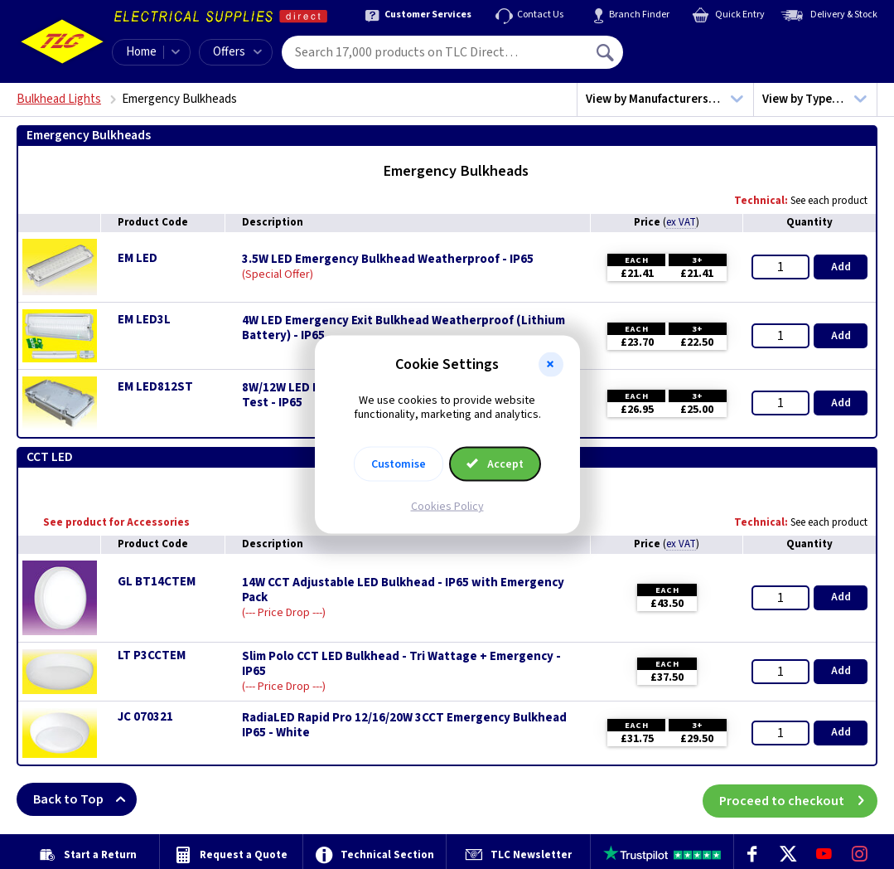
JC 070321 (145, 717)
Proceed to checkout (798, 799)
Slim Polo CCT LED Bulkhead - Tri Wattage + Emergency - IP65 (401, 664)
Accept (495, 463)
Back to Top (85, 799)
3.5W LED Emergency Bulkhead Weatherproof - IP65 (388, 259)
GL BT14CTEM (157, 581)
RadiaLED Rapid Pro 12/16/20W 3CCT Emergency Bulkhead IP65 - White (404, 725)
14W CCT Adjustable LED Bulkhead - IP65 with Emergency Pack (403, 590)
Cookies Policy (447, 506)
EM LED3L (144, 319)
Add (841, 267)
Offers (237, 52)
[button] (551, 364)
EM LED (137, 258)
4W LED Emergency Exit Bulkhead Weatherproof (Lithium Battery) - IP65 (403, 328)
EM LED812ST (155, 387)
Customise (398, 463)
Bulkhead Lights (59, 99)
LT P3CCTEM (152, 655)
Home (141, 52)
